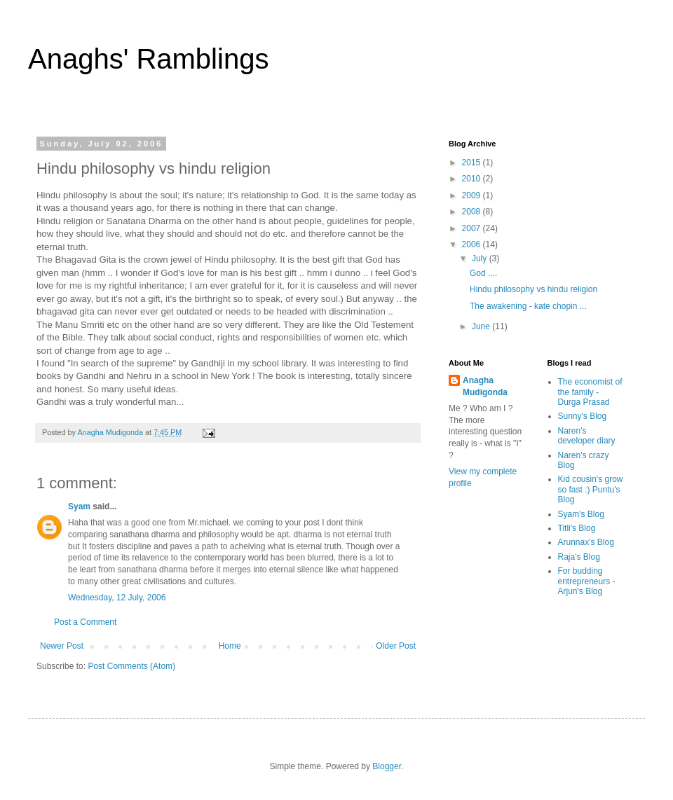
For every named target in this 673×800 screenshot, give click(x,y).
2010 (472, 179)
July (480, 258)
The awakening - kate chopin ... (528, 306)
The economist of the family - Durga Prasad (590, 392)
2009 (472, 195)
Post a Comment (85, 622)
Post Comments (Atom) (131, 666)
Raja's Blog (579, 557)
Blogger (386, 766)
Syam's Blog (581, 514)
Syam (79, 506)
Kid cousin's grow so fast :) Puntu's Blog (590, 489)
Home (230, 646)
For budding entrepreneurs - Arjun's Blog (587, 581)
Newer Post (61, 646)
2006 (472, 244)
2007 (472, 228)
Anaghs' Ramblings (148, 58)
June (482, 326)
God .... (483, 273)
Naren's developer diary (587, 436)
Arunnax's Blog (586, 542)
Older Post (396, 646)
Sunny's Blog (582, 416)
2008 (472, 211)
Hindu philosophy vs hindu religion (533, 289)
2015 (472, 162)
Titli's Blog (577, 528)
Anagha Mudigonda (485, 386)
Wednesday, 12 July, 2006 (116, 597)
